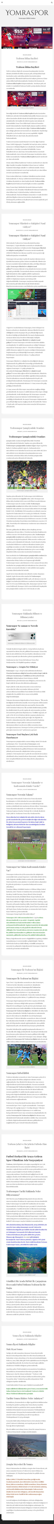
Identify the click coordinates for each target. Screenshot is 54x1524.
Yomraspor (27, 13)
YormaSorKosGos (32, 61)
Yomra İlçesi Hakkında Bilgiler (27, 1325)
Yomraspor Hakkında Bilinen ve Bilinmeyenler (27, 612)
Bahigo (33, 736)
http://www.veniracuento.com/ (16, 285)
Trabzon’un (19, 242)
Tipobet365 (10, 512)
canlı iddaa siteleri (23, 76)
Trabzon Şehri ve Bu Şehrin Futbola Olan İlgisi (27, 1138)
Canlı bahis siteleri (36, 871)
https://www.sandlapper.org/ (16, 1000)
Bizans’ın (9, 1345)
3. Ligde (35, 912)
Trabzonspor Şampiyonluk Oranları (27, 427)
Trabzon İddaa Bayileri (27, 58)
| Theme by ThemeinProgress (33, 1518)
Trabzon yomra (39, 1167)
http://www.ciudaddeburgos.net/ (22, 1209)
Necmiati (27, 1227)
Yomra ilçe (31, 989)
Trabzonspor (10, 502)
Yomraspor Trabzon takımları (16, 1012)
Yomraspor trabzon (13, 869)
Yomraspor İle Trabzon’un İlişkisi (27, 964)
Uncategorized (27, 55)
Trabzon (33, 123)
